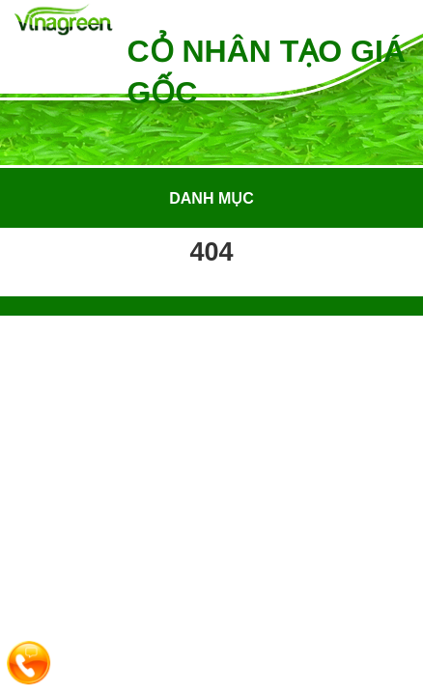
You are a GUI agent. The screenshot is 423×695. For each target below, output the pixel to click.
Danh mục (211, 198)
